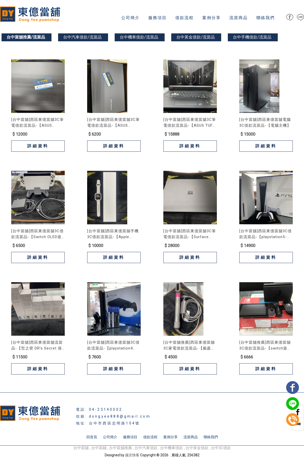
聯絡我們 (265, 17)
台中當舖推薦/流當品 (26, 37)
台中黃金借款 (197, 448)
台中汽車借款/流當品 (82, 37)
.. (170, 455)
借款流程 (184, 17)
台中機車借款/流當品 (139, 37)
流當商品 (238, 17)
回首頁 (91, 437)
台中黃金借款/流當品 (195, 37)
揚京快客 (132, 455)
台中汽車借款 (146, 448)
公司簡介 (130, 17)
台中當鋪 (99, 448)
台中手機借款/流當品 (252, 37)
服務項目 (157, 17)
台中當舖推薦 (120, 448)
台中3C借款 (221, 448)
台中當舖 (81, 448)
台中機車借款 (171, 448)
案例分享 (211, 17)
